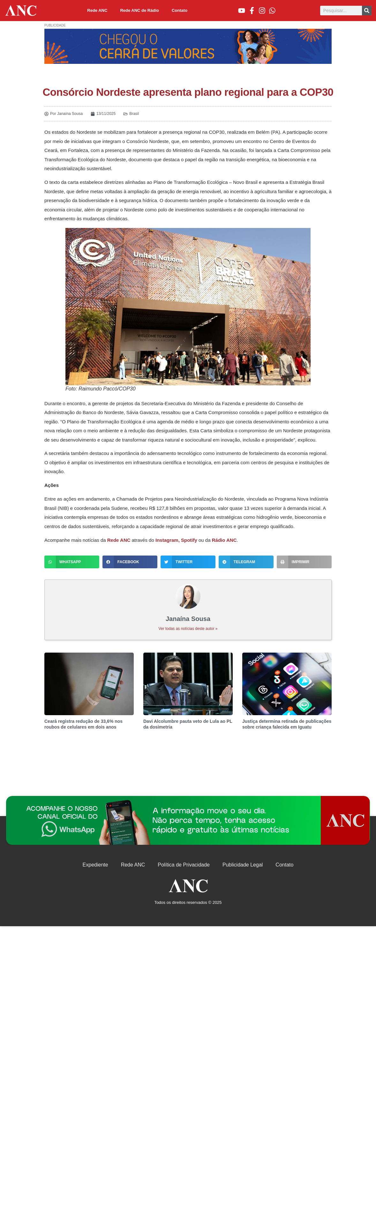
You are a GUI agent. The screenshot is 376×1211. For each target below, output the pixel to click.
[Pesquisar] (367, 10)
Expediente (95, 864)
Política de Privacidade (184, 864)
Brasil (134, 113)
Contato (179, 10)
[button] (71, 562)
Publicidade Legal (242, 864)
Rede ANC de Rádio (139, 10)
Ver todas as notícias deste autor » (188, 629)
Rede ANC (97, 10)
